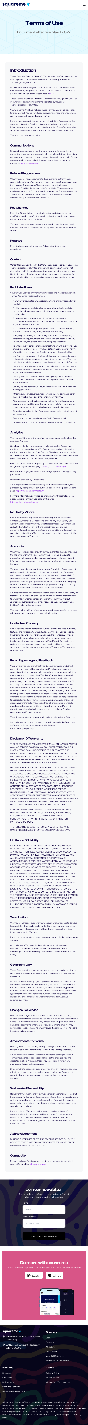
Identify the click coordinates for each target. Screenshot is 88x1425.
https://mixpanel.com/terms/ (24, 502)
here (51, 94)
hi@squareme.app (29, 163)
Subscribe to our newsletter (44, 1236)
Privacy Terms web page (54, 466)
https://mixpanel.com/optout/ (30, 491)
